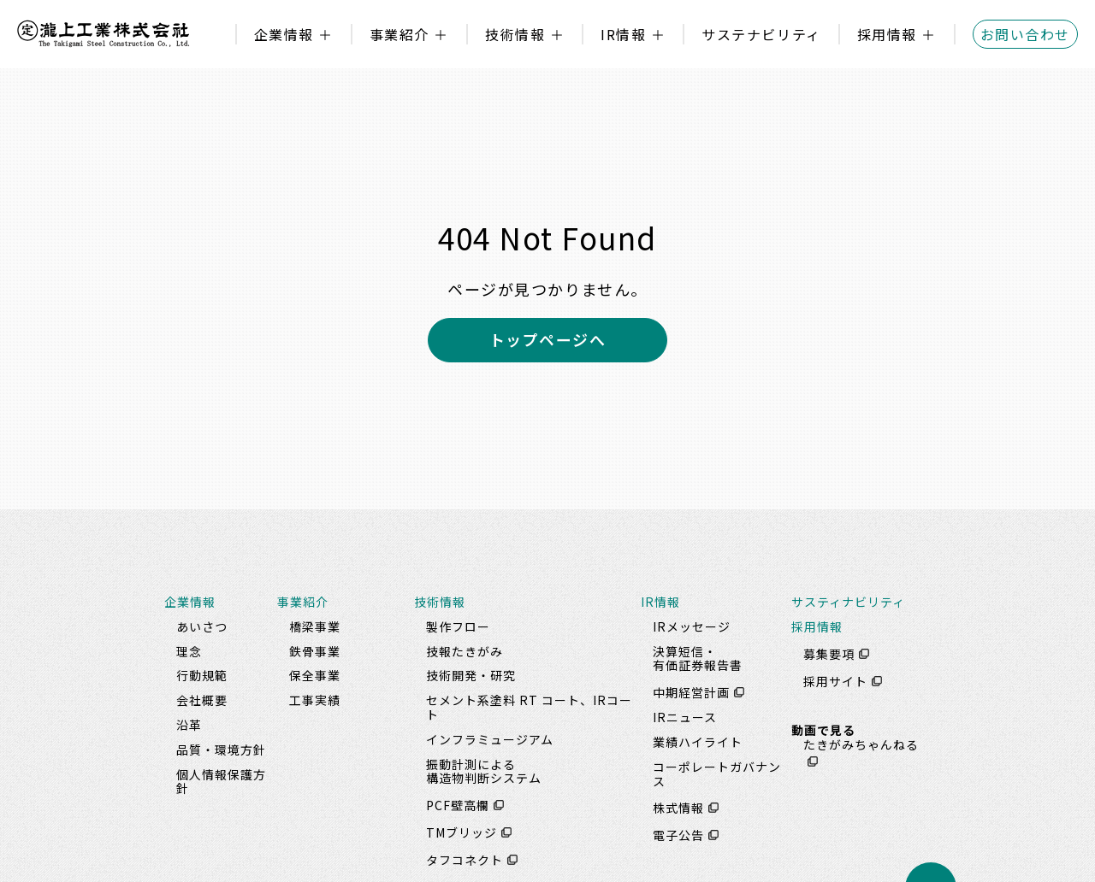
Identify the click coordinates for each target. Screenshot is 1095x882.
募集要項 (829, 653)
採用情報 (887, 34)
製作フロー (458, 626)
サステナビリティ (760, 34)
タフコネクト (464, 859)
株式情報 (678, 807)
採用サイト (835, 681)
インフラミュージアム (489, 739)
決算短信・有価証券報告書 (698, 658)
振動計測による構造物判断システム (484, 771)
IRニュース (685, 717)
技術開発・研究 (471, 675)
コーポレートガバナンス (717, 774)
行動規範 (202, 675)
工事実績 (314, 700)
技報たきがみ (464, 651)
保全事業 (314, 675)
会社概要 (202, 700)
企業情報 (284, 34)
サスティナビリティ (848, 601)
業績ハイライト (698, 741)
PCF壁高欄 (457, 805)
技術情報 (515, 34)
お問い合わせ (1025, 34)
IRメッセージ (692, 626)
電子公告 (678, 835)
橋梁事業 (314, 626)
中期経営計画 (691, 692)
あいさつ (202, 626)
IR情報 (623, 34)
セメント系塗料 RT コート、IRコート (529, 707)
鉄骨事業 (314, 651)
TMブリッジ (461, 832)
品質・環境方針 (221, 749)
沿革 (189, 724)
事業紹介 (399, 34)
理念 (189, 651)
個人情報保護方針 (221, 781)
